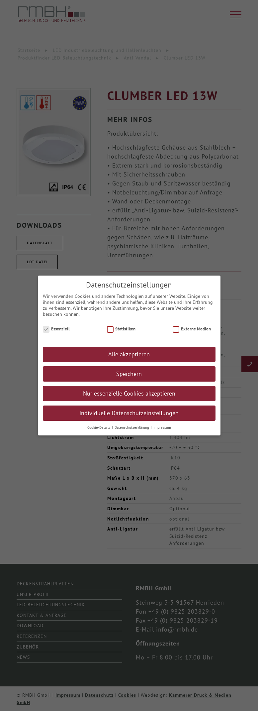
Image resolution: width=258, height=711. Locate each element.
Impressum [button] (162, 430)
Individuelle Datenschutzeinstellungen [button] (129, 416)
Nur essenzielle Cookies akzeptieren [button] (129, 397)
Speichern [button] (129, 377)
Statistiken (121, 332)
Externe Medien (192, 332)
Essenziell (56, 332)
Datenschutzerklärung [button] (132, 430)
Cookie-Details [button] (99, 430)
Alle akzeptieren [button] (129, 357)
